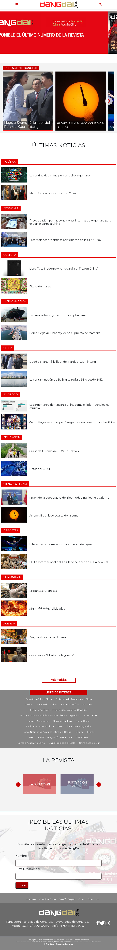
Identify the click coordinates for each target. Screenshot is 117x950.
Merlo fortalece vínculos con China (52, 193)
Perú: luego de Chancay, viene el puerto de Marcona (64, 333)
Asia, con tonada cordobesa (47, 637)
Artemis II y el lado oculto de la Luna (53, 515)
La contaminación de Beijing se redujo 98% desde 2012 (66, 379)
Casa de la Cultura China (38, 699)
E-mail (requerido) (28, 869)
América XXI (90, 715)
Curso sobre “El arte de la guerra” (51, 655)
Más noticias (58, 679)
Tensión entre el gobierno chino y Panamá (57, 315)
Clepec (79, 732)
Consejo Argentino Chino (31, 743)
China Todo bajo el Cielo (62, 743)
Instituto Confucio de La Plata (41, 704)
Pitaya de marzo (40, 286)
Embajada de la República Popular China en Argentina (50, 715)
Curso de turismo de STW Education (54, 451)
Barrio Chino (83, 721)
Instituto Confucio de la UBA (76, 704)
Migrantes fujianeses (43, 590)
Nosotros (31, 899)
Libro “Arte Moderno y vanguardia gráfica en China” (63, 268)
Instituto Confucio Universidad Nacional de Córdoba (58, 710)
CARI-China (82, 737)
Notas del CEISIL (40, 469)
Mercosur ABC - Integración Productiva (50, 737)
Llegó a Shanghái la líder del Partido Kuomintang (62, 361)
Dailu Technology (62, 721)
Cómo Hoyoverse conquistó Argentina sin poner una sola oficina (72, 422)
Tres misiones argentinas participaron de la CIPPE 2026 (66, 240)
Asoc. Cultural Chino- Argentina (74, 726)
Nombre (21, 855)
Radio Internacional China (40, 726)
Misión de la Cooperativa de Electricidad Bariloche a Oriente (69, 497)
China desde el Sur (89, 743)
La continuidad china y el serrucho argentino (59, 175)
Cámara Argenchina (38, 721)
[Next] (109, 101)
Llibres (90, 732)
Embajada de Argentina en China (74, 699)
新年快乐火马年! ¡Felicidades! (47, 608)
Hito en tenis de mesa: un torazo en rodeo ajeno (61, 544)
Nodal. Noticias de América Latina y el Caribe (47, 732)
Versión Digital (67, 899)
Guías (81, 899)
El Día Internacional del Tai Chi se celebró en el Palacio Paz (69, 562)
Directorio (93, 899)
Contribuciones (47, 899)
